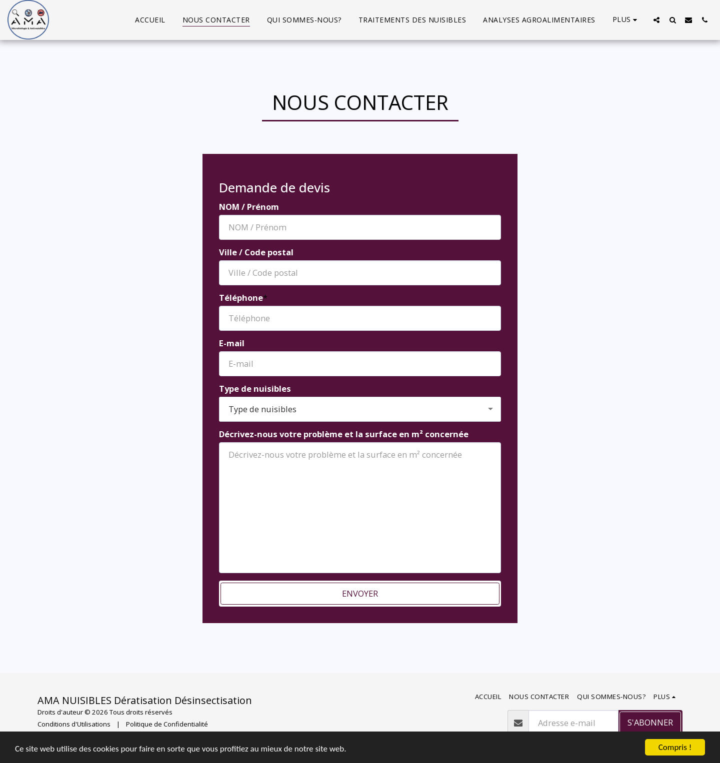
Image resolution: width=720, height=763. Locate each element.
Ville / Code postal (256, 252)
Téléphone (241, 298)
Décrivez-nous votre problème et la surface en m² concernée (343, 434)
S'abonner (650, 722)
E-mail (231, 343)
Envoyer (360, 593)
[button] (656, 19)
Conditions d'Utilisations (74, 724)
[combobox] (360, 409)
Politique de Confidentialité (167, 724)
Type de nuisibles (255, 389)
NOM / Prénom (249, 207)
